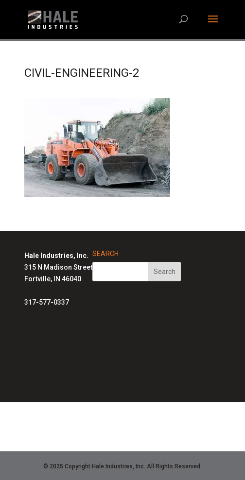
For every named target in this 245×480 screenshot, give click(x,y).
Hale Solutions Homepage (117, 415)
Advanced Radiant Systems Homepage (117, 426)
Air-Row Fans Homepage (117, 438)
